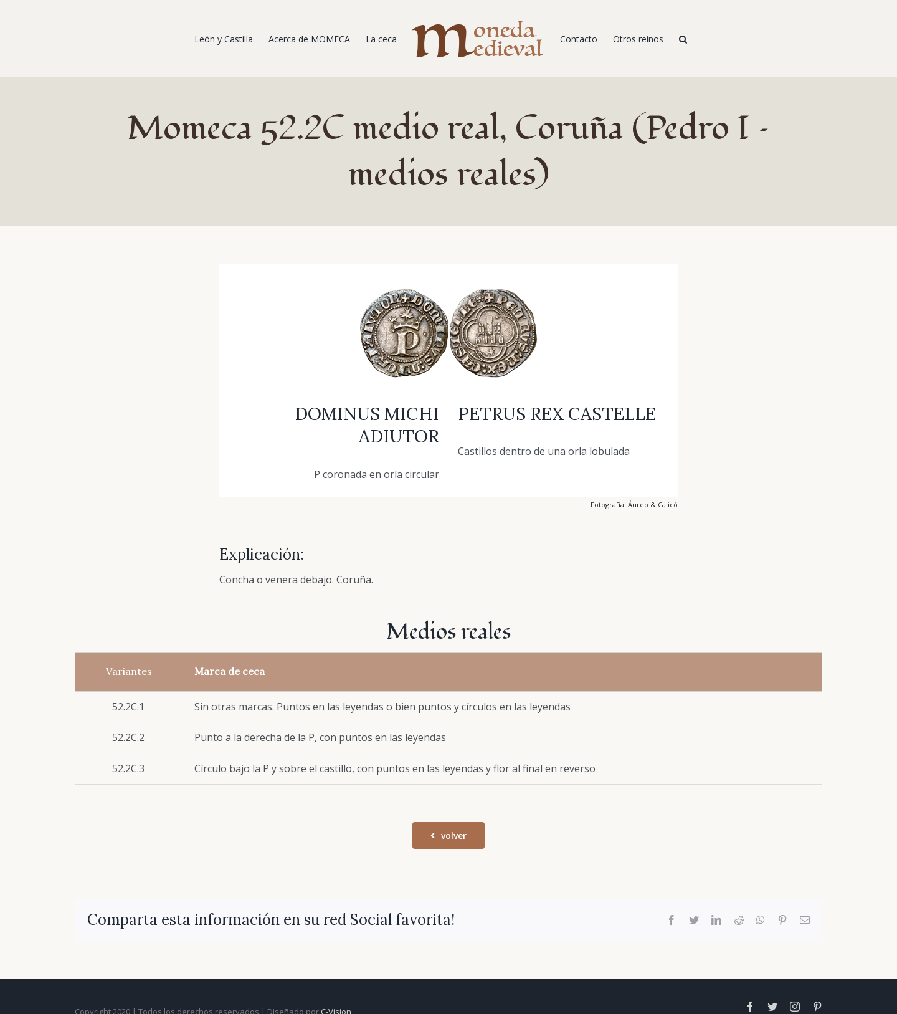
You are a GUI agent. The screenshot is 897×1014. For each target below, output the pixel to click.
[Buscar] (683, 38)
